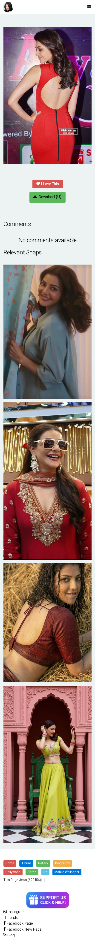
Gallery (43, 863)
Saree (32, 872)
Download (47, 196)
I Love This (47, 184)
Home (10, 863)
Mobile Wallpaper (67, 872)
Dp (45, 872)
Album (26, 863)
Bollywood (13, 872)
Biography (62, 863)
